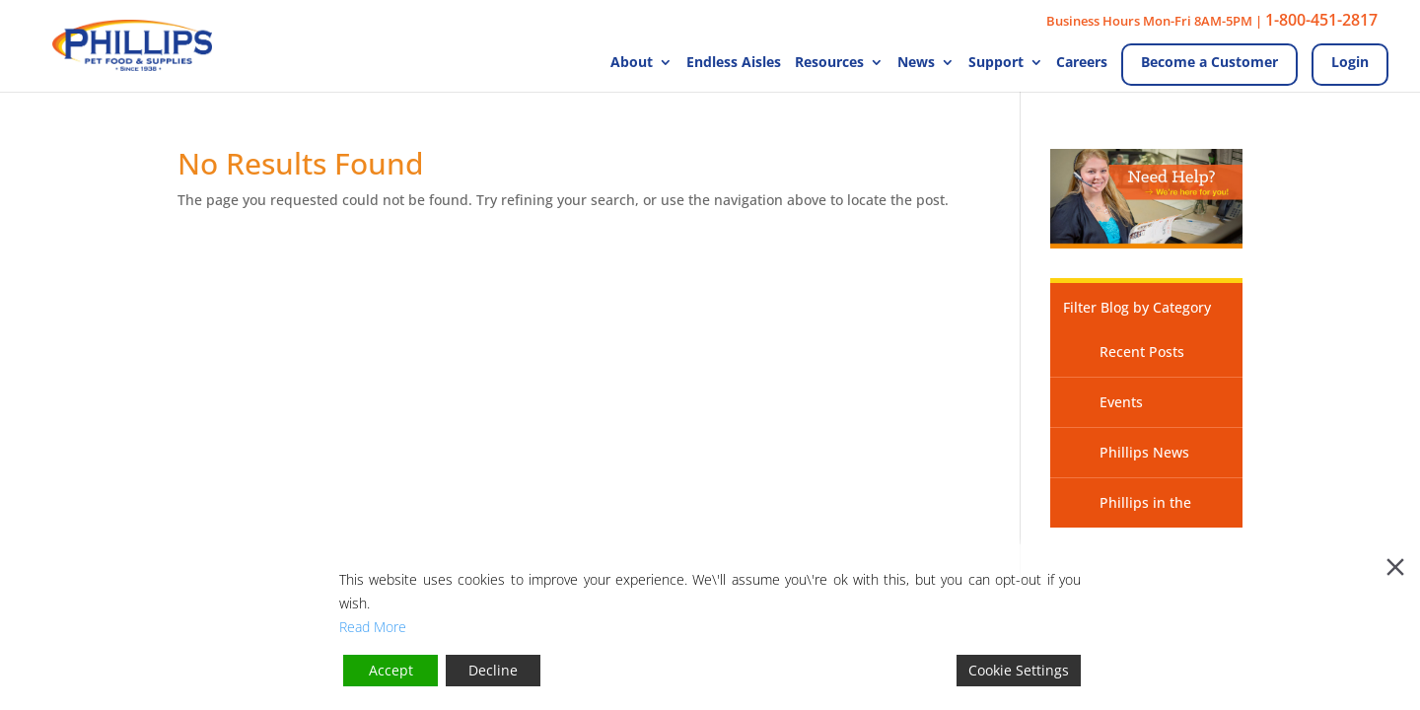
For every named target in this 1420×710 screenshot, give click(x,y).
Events (1121, 401)
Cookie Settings (1018, 670)
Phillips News (1144, 452)
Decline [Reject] (493, 670)
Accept (391, 670)
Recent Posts (1142, 351)
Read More (372, 626)
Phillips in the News (1127, 510)
